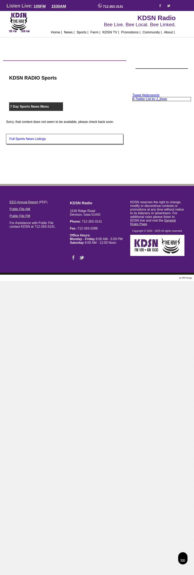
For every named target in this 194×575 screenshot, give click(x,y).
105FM (40, 6)
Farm (95, 32)
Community (152, 32)
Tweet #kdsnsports (145, 95)
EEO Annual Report (24, 202)
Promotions (130, 32)
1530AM (58, 6)
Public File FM (20, 216)
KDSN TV (110, 32)
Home (56, 32)
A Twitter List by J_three (150, 99)
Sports (82, 32)
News (69, 32)
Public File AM (20, 209)
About (169, 32)
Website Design (172, 278)
